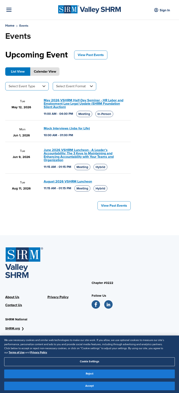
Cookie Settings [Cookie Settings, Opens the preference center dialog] (89, 363)
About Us (12, 297)
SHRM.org (12, 328)
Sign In (162, 10)
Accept (89, 387)
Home (9, 25)
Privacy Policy (57, 297)
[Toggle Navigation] (31, 10)
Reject (89, 375)
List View (18, 71)
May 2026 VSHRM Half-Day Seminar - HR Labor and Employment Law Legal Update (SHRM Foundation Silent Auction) (83, 104)
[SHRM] (89, 8)
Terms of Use (17, 354)
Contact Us (13, 305)
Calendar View (45, 71)
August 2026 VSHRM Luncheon (68, 181)
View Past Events (91, 55)
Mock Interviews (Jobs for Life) (67, 128)
